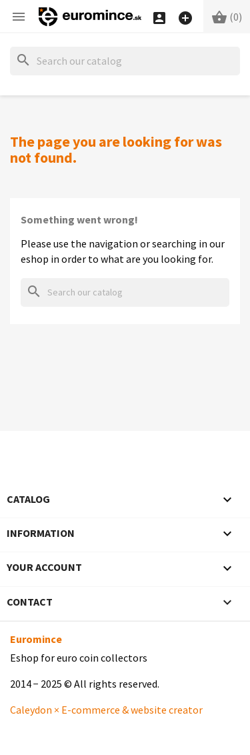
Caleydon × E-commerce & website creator (106, 709)
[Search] (125, 61)
